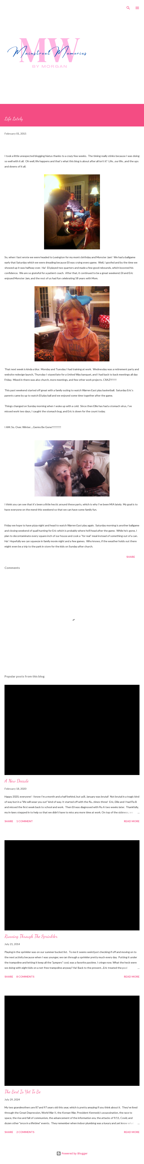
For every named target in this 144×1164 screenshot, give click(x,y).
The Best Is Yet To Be (22, 1091)
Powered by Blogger (72, 1153)
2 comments (25, 1132)
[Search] (128, 7)
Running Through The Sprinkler (31, 936)
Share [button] (130, 556)
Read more (132, 821)
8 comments (25, 976)
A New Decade (16, 781)
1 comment (24, 821)
